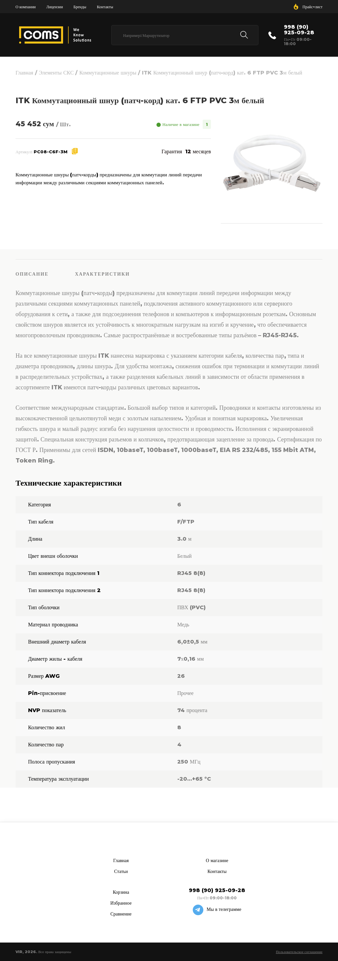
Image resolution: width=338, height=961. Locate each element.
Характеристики (102, 274)
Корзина (121, 892)
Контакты (105, 6)
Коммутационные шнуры (107, 73)
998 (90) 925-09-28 (299, 30)
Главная (24, 73)
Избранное (120, 903)
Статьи (121, 871)
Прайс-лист (312, 6)
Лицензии (54, 6)
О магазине (217, 860)
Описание (32, 274)
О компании (26, 6)
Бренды (80, 6)
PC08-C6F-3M (50, 151)
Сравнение (120, 914)
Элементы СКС (56, 73)
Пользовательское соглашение (299, 951)
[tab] (45, 273)
